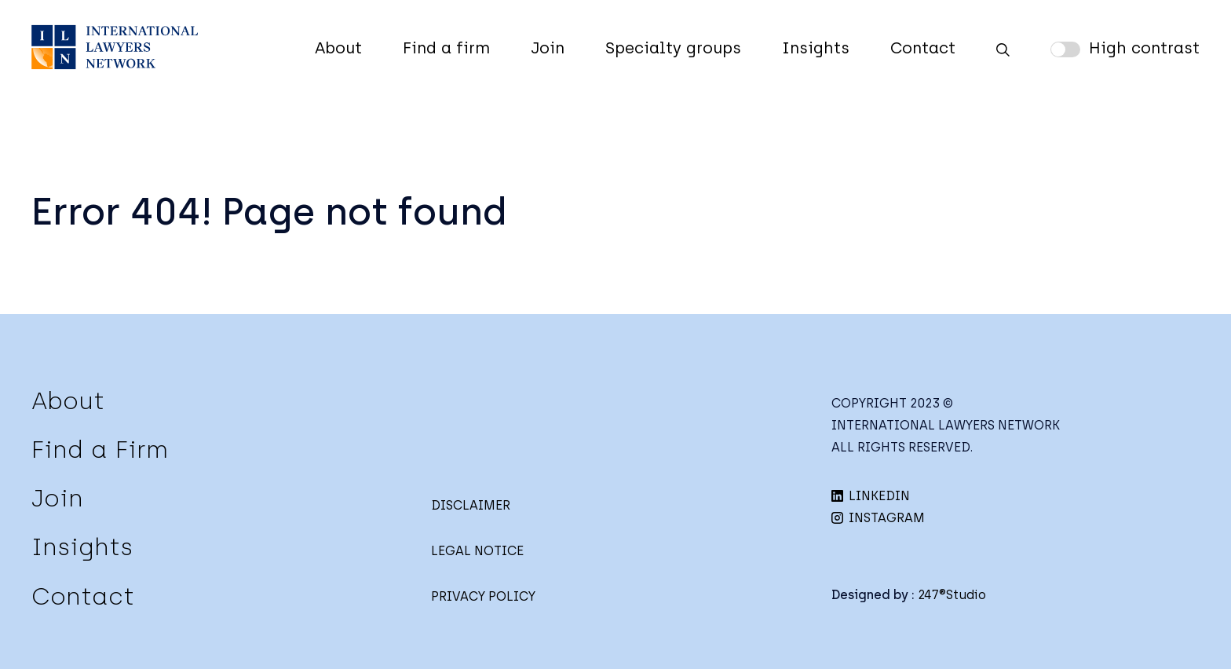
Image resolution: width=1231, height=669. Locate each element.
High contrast (1144, 47)
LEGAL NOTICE (477, 550)
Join (547, 47)
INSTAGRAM (878, 517)
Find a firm (446, 47)
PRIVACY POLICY (483, 596)
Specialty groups (673, 47)
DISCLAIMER (470, 505)
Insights (815, 47)
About (338, 47)
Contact (922, 47)
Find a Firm (99, 449)
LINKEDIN (870, 495)
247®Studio (952, 594)
